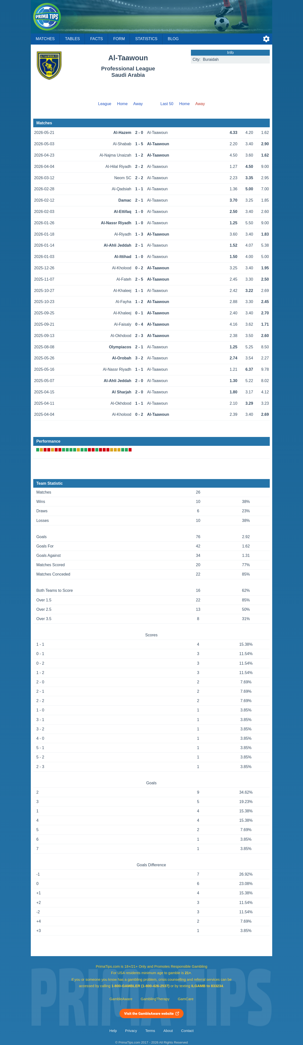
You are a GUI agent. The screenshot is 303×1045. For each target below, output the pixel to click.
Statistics (146, 39)
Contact (187, 1031)
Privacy (131, 1031)
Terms (150, 1031)
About (168, 1031)
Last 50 (166, 104)
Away (138, 104)
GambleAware (121, 999)
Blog (173, 39)
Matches (45, 39)
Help (113, 1031)
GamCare (186, 999)
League (104, 104)
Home (122, 104)
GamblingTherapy (155, 999)
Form (119, 39)
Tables (72, 39)
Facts (96, 39)
